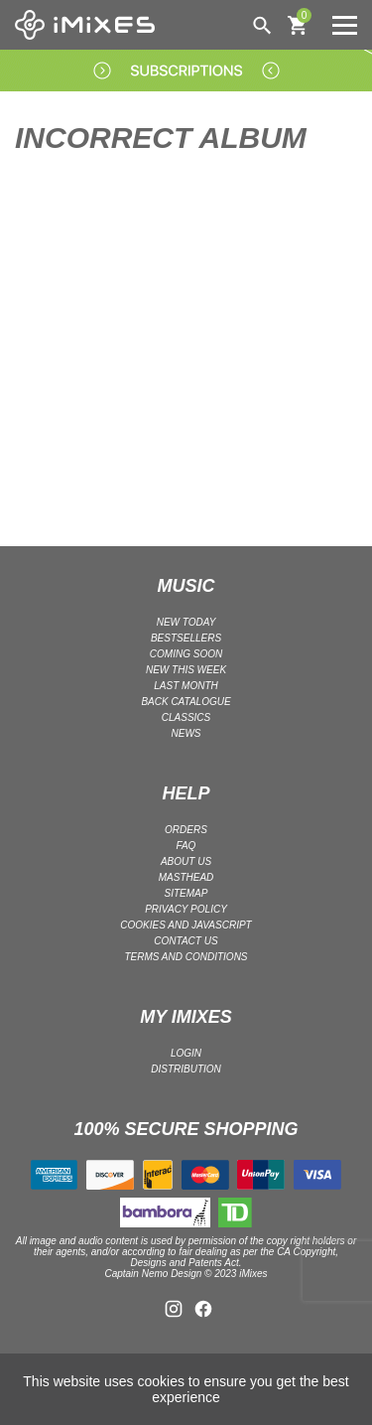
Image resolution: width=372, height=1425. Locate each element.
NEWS (186, 733)
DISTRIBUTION (186, 1069)
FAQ (186, 845)
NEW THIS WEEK (186, 669)
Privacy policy (186, 909)
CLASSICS (186, 717)
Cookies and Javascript (185, 925)
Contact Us (185, 940)
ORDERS (186, 829)
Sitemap (186, 893)
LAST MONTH (185, 685)
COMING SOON (186, 653)
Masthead (186, 877)
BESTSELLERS (186, 638)
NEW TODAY (186, 622)
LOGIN (186, 1053)
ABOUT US (186, 861)
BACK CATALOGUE (185, 701)
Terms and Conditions (185, 956)
